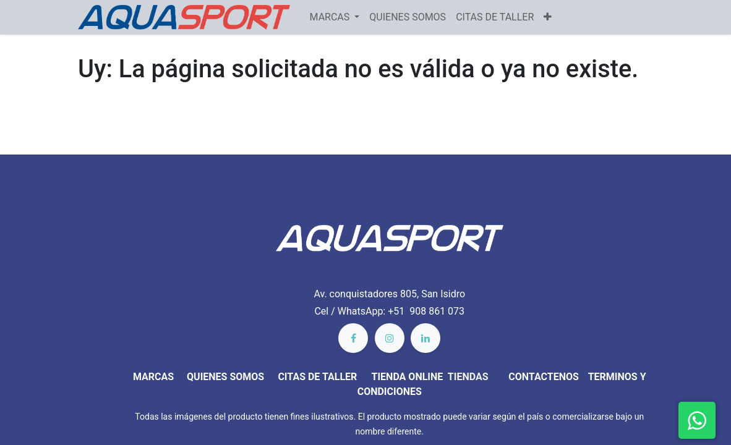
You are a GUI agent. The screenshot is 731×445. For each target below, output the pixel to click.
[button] (548, 17)
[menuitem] (407, 17)
